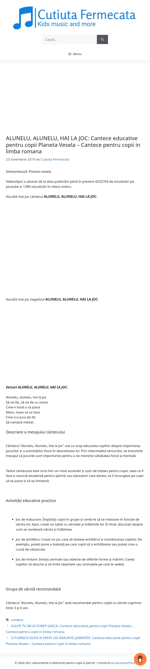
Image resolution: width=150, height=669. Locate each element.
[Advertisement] (75, 103)
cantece (17, 620)
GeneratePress (125, 663)
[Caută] (102, 39)
